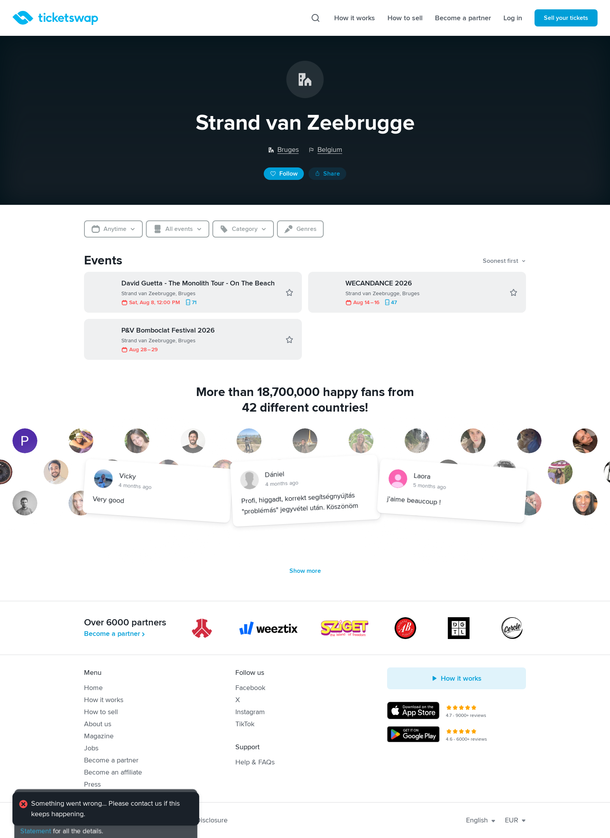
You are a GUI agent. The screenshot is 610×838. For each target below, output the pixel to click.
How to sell (404, 18)
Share (327, 174)
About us (97, 724)
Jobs (91, 748)
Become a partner (463, 18)
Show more (305, 571)
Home (93, 687)
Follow (284, 174)
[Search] (315, 18)
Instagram (250, 712)
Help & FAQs (255, 762)
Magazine (99, 736)
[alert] (105, 809)
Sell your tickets (566, 18)
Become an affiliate (113, 772)
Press (92, 784)
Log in (512, 18)
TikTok (244, 724)
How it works (354, 18)
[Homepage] (55, 18)
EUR (515, 820)
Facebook (250, 687)
